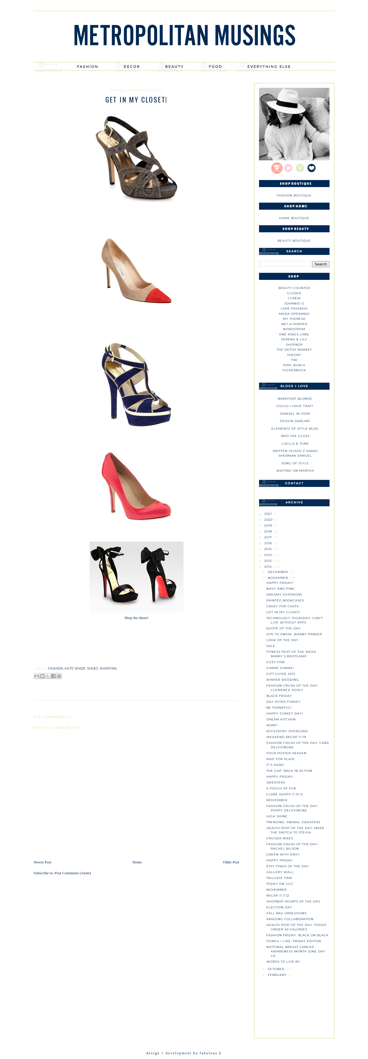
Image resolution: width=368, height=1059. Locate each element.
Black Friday (279, 696)
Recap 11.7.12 (277, 895)
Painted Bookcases (285, 600)
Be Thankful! (279, 708)
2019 (268, 525)
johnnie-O (294, 303)
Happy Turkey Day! (284, 713)
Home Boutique (294, 218)
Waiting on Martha (295, 471)
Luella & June (295, 444)
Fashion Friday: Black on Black (297, 935)
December (278, 572)
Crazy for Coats (282, 606)
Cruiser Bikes (279, 838)
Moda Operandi (294, 314)
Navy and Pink (280, 589)
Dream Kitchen (281, 719)
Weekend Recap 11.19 (286, 737)
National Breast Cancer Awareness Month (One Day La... (295, 951)
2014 (268, 555)
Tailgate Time (279, 878)
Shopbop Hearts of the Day (293, 901)
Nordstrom (294, 329)
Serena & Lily (294, 339)
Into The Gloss (295, 436)
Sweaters (275, 782)
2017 (268, 537)
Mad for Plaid (280, 759)
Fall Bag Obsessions (286, 913)
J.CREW (294, 298)
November (278, 578)
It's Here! (275, 765)
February (278, 975)
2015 (268, 549)
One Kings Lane (294, 334)
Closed (294, 293)
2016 (268, 543)
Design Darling (295, 421)
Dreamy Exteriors (284, 594)
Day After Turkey (283, 702)
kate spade (75, 668)
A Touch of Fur (281, 788)
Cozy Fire (275, 662)
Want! (272, 725)
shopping (108, 668)
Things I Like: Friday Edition (293, 941)
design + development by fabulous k (183, 1053)
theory (294, 355)
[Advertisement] (294, 1006)
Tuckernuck (294, 370)
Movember (276, 800)
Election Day (279, 907)
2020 (269, 520)
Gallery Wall (280, 872)
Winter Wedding (282, 680)
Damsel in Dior (295, 414)
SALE (270, 646)
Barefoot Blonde (295, 399)
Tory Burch (294, 365)
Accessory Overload (287, 731)
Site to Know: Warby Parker (294, 634)
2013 (268, 561)
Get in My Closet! (283, 612)
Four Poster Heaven (286, 753)
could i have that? (295, 406)
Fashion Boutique (294, 195)
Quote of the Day (283, 628)
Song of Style (295, 463)
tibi (294, 360)
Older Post (231, 862)
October (276, 969)
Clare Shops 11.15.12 (284, 794)
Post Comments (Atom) (73, 873)
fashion (55, 668)
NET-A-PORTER (294, 324)
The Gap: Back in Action (289, 771)
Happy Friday (279, 860)
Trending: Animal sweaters (293, 822)
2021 (268, 514)
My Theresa (294, 319)
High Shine (277, 816)
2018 (268, 531)
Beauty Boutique (294, 241)
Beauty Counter (294, 288)
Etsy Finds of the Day (287, 866)
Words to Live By (283, 962)
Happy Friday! (280, 583)
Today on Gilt (279, 884)
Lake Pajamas (294, 308)
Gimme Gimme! (280, 668)
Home (137, 862)
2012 (268, 567)
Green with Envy (283, 854)
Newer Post (42, 862)
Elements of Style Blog (295, 429)
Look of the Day (282, 640)
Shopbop (294, 345)
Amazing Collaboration (290, 919)
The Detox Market (294, 350)
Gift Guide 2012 (280, 674)
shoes (92, 668)
